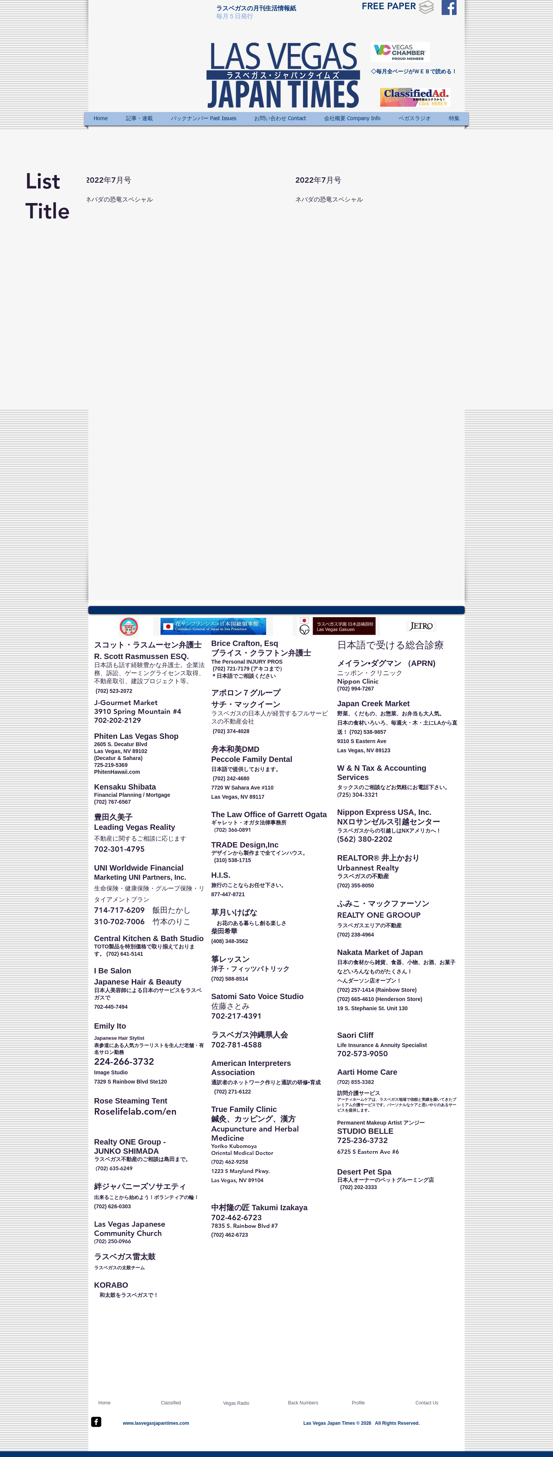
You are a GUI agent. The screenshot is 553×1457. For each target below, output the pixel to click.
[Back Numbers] (306, 1403)
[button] (139, 119)
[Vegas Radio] (241, 1403)
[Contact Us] (438, 1403)
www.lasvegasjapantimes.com (156, 1423)
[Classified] (179, 1403)
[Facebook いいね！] (449, 55)
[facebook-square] (96, 1422)
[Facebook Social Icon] (449, 7)
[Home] (127, 1403)
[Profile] (374, 1403)
